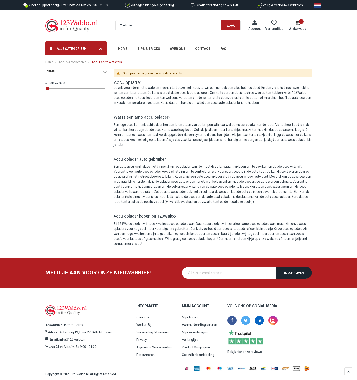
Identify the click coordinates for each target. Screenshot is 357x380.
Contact (203, 45)
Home (123, 45)
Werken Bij (143, 321)
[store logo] (71, 24)
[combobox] (180, 23)
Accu (119, 78)
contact (119, 240)
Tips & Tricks (148, 45)
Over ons (177, 45)
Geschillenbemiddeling (198, 351)
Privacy (141, 336)
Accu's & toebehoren (72, 58)
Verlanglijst (190, 336)
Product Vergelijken (196, 343)
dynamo (200, 131)
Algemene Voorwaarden (154, 343)
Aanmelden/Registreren (199, 321)
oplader (133, 78)
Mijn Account (191, 313)
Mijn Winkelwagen (195, 328)
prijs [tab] (50, 68)
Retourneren (145, 351)
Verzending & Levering (152, 328)
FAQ (223, 45)
